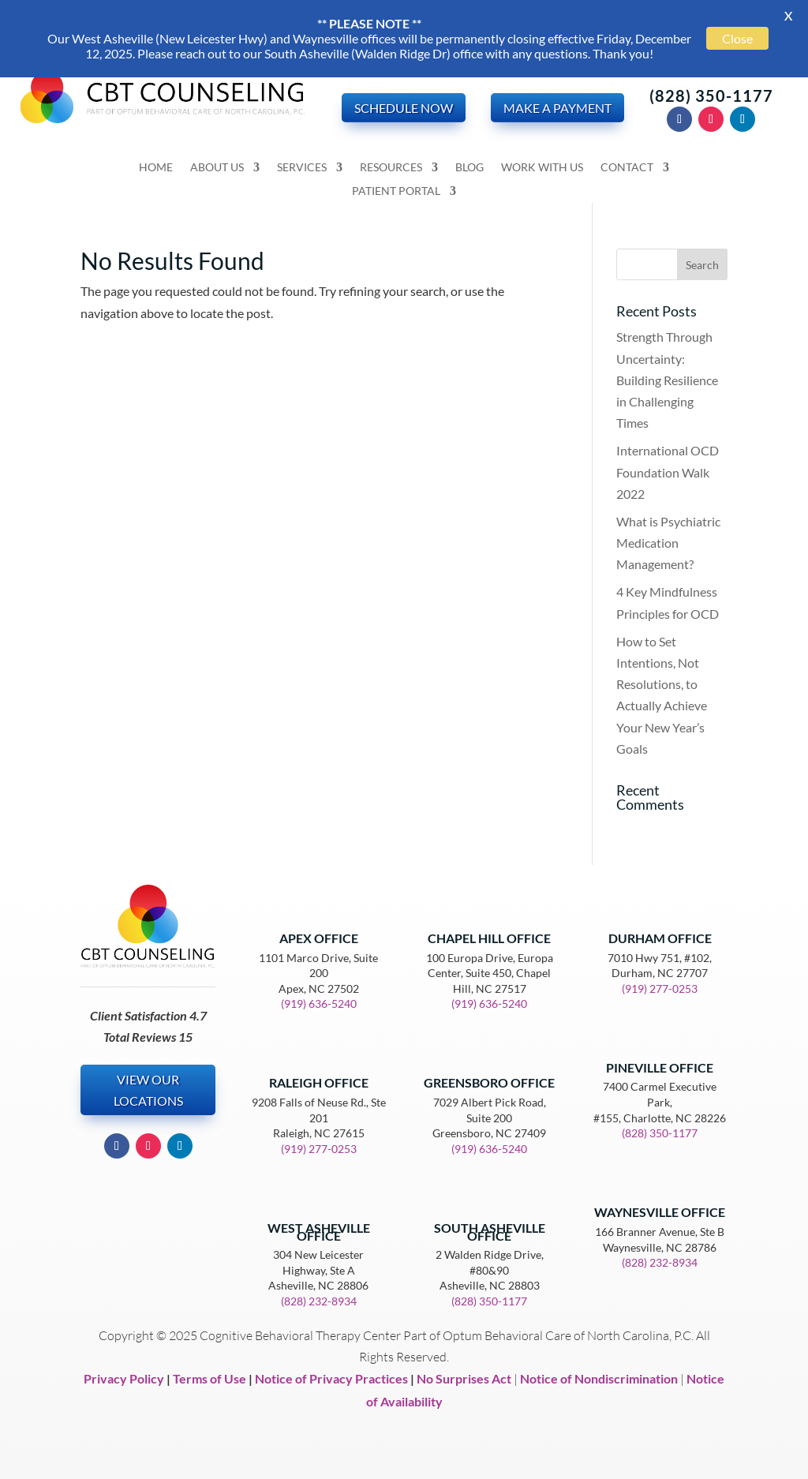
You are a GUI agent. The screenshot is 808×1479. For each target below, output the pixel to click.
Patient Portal (396, 191)
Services (302, 168)
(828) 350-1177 (711, 95)
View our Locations (148, 1090)
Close (737, 38)
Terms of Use (209, 1378)
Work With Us (542, 168)
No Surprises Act (464, 1378)
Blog (469, 168)
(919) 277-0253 (319, 1148)
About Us (217, 168)
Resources (391, 168)
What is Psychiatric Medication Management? (668, 542)
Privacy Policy (124, 1378)
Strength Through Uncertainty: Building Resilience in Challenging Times (667, 379)
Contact (626, 168)
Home (156, 168)
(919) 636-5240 (319, 1003)
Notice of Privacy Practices (331, 1378)
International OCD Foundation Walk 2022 (667, 471)
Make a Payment (557, 107)
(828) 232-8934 (319, 1301)
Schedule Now (403, 107)
